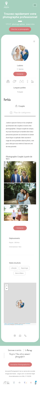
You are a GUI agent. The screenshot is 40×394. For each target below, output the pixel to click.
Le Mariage (28, 350)
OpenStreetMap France (19, 324)
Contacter (20, 74)
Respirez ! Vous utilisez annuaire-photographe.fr (20, 355)
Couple (20, 106)
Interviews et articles (14, 350)
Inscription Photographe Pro (20, 364)
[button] (20, 112)
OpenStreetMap (11, 323)
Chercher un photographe (20, 29)
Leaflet (5, 323)
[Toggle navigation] (35, 5)
